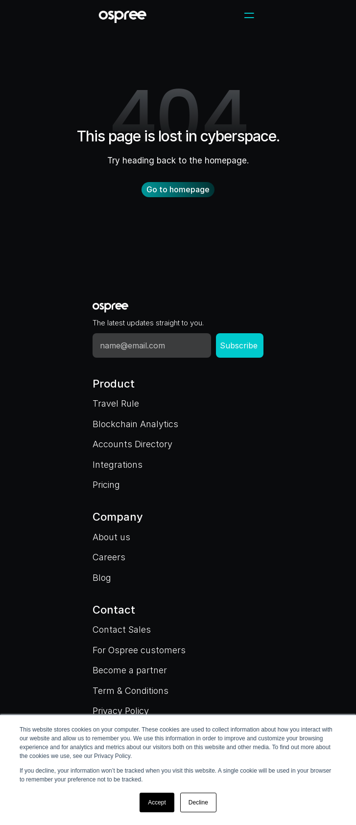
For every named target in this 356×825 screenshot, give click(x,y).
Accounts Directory (132, 444)
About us (111, 537)
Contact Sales (122, 629)
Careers (109, 557)
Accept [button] (157, 802)
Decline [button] (198, 802)
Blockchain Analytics (135, 424)
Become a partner (130, 670)
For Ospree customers (139, 650)
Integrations (117, 464)
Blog (102, 578)
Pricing (106, 485)
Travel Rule (116, 403)
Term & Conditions (130, 691)
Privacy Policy (121, 711)
